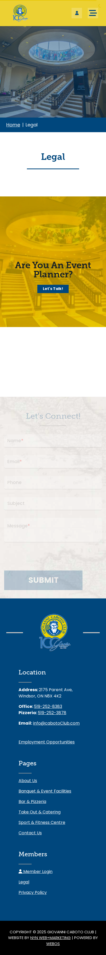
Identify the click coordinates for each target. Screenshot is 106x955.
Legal (24, 882)
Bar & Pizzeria (32, 802)
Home (13, 124)
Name (15, 441)
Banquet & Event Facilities (45, 791)
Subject (16, 503)
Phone (14, 482)
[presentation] (44, 560)
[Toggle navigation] (93, 13)
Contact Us (30, 833)
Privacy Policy (33, 892)
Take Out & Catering (40, 812)
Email (14, 461)
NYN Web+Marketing (50, 937)
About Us (28, 781)
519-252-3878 (52, 713)
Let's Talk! (53, 288)
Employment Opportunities (47, 742)
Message (18, 526)
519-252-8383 (48, 706)
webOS (53, 943)
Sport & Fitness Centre (42, 822)
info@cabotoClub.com (56, 723)
